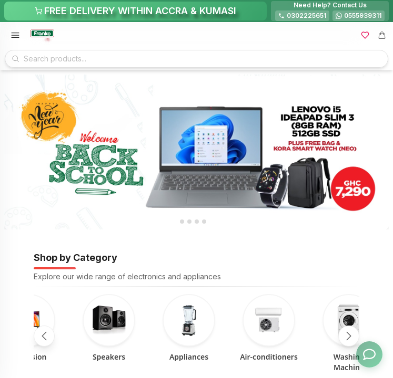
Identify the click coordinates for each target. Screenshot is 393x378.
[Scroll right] (348, 336)
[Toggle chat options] (369, 354)
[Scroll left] (44, 336)
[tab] (182, 221)
